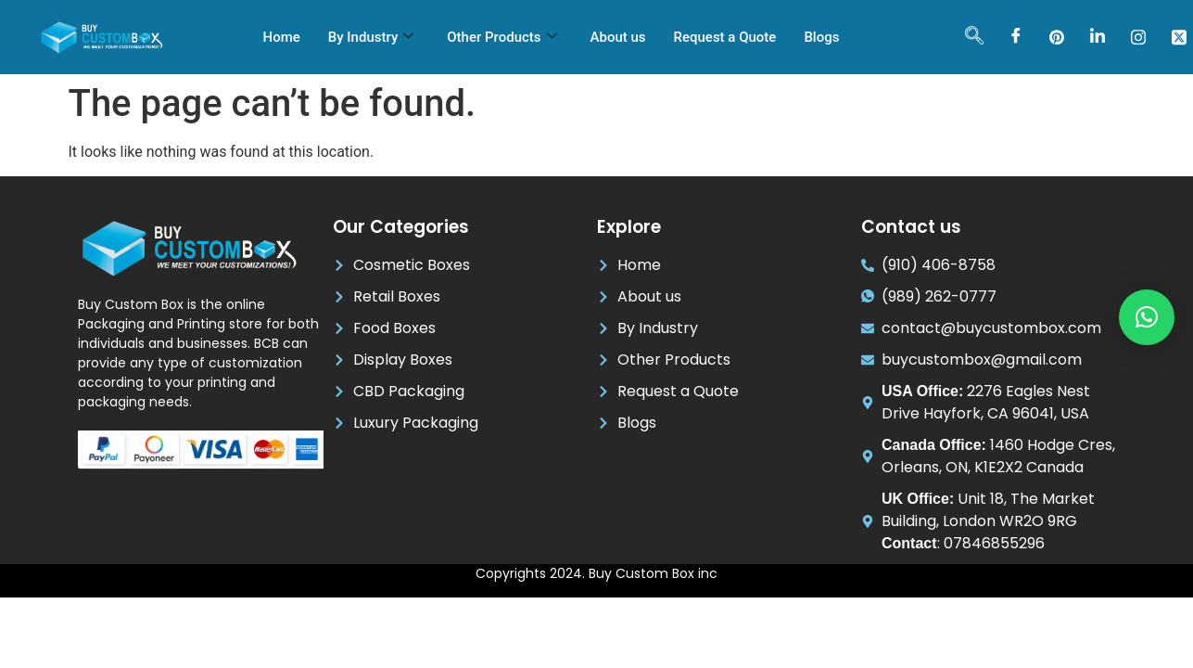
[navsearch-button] (974, 37)
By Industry (370, 37)
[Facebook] (1016, 37)
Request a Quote (725, 37)
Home (281, 37)
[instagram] (1138, 37)
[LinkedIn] (1097, 37)
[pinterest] (1057, 37)
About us (618, 37)
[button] (1146, 317)
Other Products (501, 37)
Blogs (821, 37)
